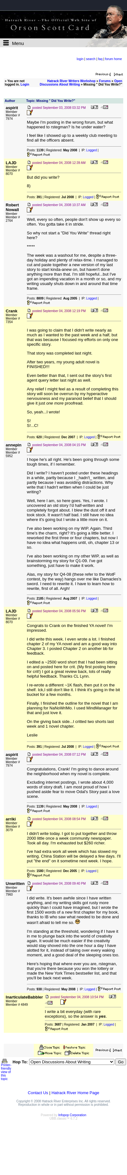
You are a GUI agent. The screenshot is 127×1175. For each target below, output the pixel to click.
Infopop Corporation (72, 1115)
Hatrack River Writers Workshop (71, 81)
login (80, 59)
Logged (91, 150)
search (90, 59)
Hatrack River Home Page (75, 1092)
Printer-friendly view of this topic (6, 1070)
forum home (113, 59)
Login (25, 84)
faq (100, 59)
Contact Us (38, 1092)
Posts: (35, 150)
